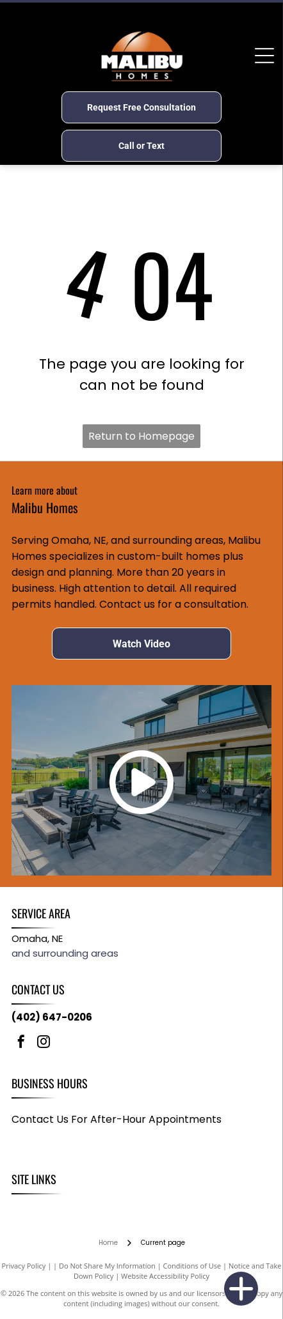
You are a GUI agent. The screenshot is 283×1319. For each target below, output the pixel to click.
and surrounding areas (65, 953)
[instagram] (43, 1043)
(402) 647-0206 (52, 1017)
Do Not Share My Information (107, 1265)
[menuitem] (28, 1208)
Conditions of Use (192, 1265)
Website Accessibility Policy (165, 1276)
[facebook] (21, 1043)
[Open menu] (264, 55)
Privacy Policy (24, 1265)
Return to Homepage (141, 436)
